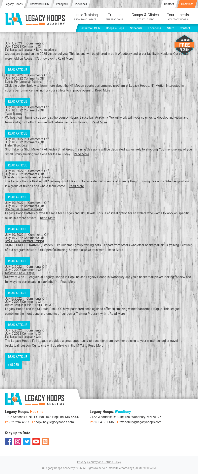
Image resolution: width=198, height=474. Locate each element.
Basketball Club (39, 4)
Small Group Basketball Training (24, 241)
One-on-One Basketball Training (24, 209)
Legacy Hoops (14, 4)
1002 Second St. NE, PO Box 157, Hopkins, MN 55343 (42, 417)
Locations (154, 28)
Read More (65, 58)
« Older (13, 365)
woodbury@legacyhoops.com (140, 422)
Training (115, 16)
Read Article (17, 70)
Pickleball (81, 4)
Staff (170, 28)
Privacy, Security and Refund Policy (99, 462)
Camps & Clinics (145, 16)
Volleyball (62, 4)
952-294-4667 (19, 422)
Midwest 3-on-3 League (20, 273)
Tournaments (178, 16)
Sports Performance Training (23, 82)
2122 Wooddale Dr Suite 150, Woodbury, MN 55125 (125, 417)
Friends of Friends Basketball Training (28, 177)
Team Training (13, 113)
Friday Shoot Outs (16, 145)
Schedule (136, 28)
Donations (187, 4)
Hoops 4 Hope (115, 28)
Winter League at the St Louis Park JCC (29, 305)
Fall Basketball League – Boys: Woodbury (30, 50)
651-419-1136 (104, 422)
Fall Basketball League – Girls (23, 337)
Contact (169, 4)
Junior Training (85, 16)
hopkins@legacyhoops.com (55, 422)
